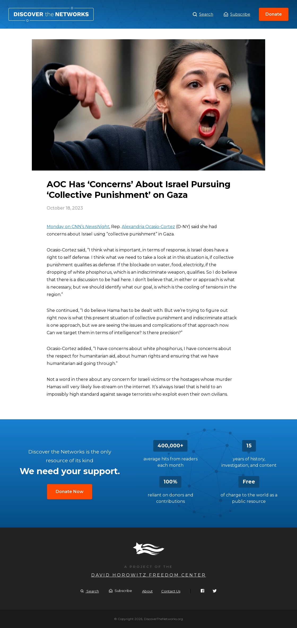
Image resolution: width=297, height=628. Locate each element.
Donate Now (70, 491)
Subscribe (237, 14)
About (147, 591)
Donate (273, 14)
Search (203, 14)
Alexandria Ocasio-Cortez (148, 226)
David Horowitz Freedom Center (148, 575)
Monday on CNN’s (78, 226)
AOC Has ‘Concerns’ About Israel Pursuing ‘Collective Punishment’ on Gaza (51, 14)
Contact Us (170, 591)
